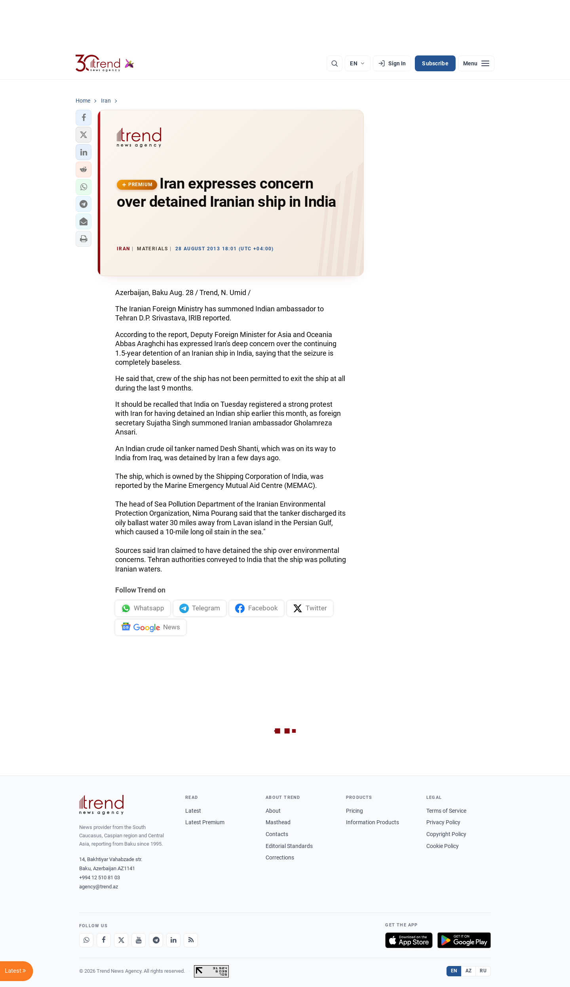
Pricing (354, 811)
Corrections (280, 857)
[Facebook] (104, 940)
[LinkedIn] (173, 940)
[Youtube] (138, 940)
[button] (83, 117)
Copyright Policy (446, 834)
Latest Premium (204, 822)
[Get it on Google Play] (464, 940)
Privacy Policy (443, 822)
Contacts (277, 834)
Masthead (278, 822)
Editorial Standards (289, 846)
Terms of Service (446, 811)
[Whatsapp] (86, 940)
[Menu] (476, 63)
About (273, 811)
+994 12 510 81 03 (99, 877)
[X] (121, 940)
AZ (469, 971)
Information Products (372, 822)
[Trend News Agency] (101, 805)
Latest (193, 811)
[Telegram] (156, 940)
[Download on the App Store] (409, 940)
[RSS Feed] (191, 940)
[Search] (334, 63)
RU (483, 971)
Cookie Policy (442, 846)
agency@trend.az (98, 887)
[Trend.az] (105, 63)
